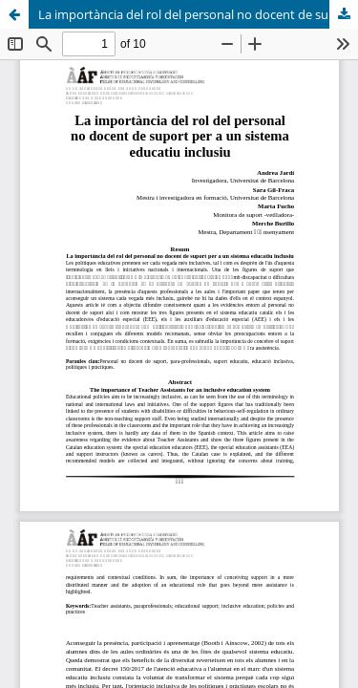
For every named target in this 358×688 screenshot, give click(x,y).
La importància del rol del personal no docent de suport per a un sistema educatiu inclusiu (198, 14)
